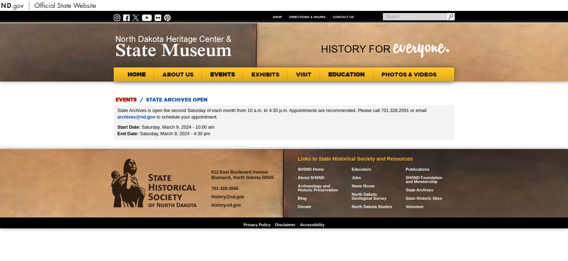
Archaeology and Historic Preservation (318, 188)
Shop (277, 17)
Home (137, 74)
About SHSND (311, 178)
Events (126, 99)
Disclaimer (285, 225)
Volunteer (415, 207)
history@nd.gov (227, 196)
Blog (302, 198)
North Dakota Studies (372, 207)
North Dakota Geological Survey (369, 196)
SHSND (154, 183)
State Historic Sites (424, 198)
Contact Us (343, 17)
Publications (417, 169)
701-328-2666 (224, 188)
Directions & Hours (307, 17)
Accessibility (312, 225)
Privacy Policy (257, 225)
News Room (363, 186)
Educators (361, 169)
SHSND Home (311, 169)
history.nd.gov (226, 205)
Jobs (356, 178)
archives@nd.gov (136, 117)
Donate (304, 207)
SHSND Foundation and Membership (424, 180)
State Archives (419, 190)
